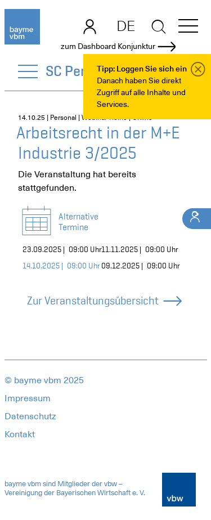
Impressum (28, 398)
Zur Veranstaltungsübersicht (104, 301)
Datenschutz (30, 416)
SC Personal (83, 71)
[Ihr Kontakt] (196, 218)
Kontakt (20, 434)
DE (125, 25)
